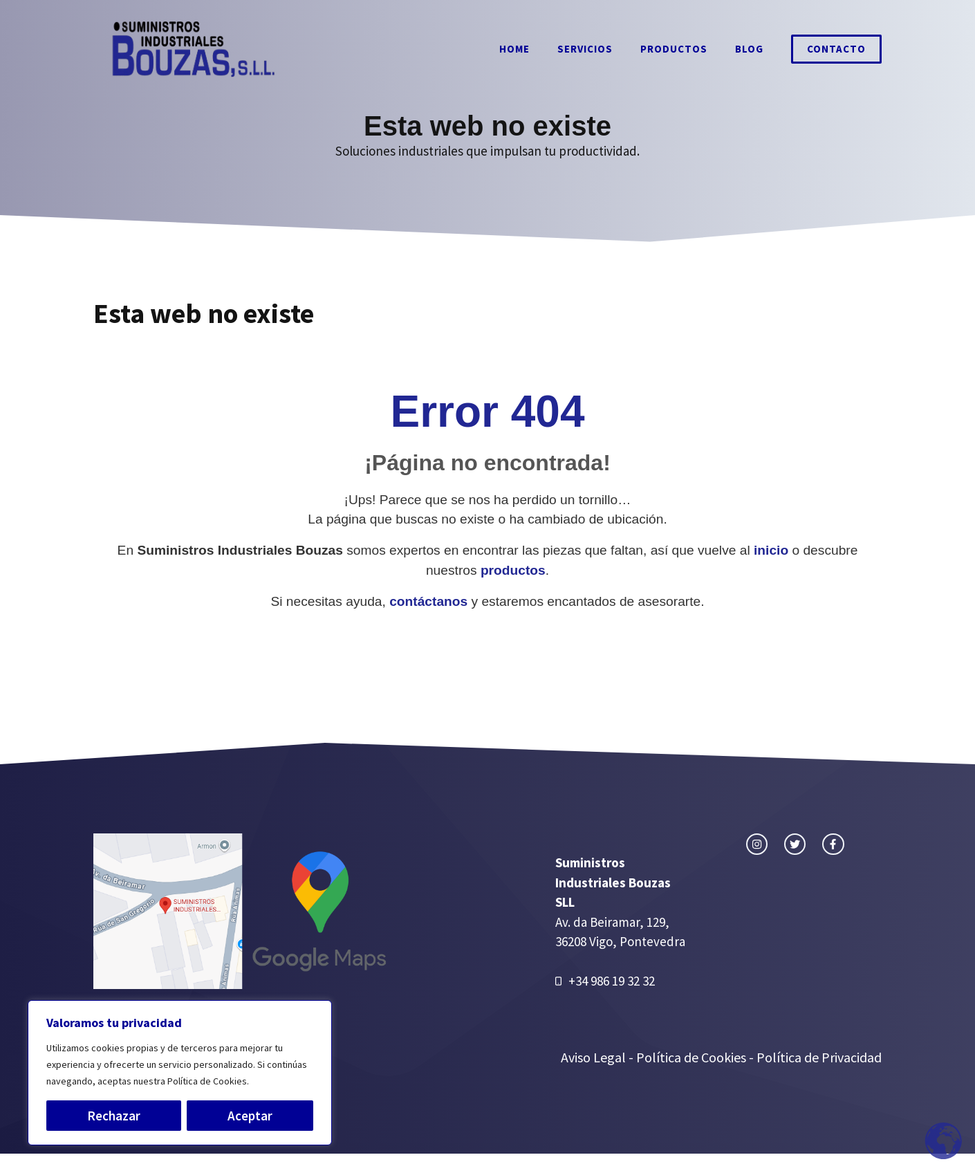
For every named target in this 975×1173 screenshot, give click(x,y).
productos (513, 570)
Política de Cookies (691, 1057)
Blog (749, 48)
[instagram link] (757, 844)
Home (514, 48)
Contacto (836, 48)
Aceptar (250, 1115)
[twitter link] (795, 844)
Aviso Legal (595, 1057)
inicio (771, 550)
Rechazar (113, 1115)
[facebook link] (833, 844)
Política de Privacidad (819, 1057)
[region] (180, 1072)
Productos (673, 48)
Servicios (585, 48)
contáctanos (428, 601)
